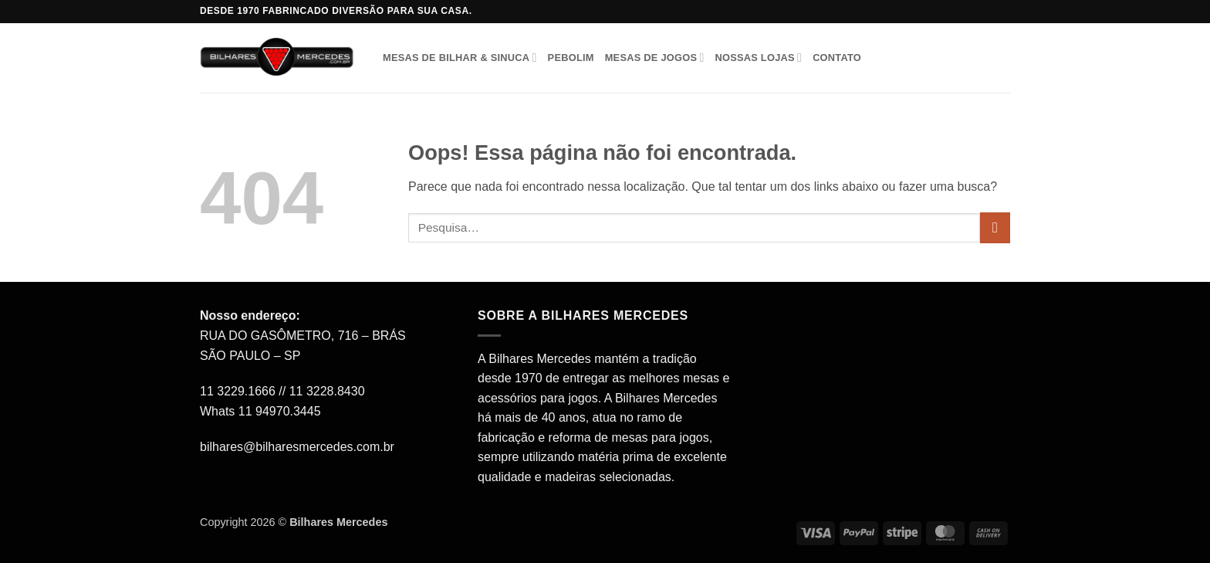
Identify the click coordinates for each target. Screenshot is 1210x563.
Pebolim (571, 57)
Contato (837, 57)
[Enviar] (995, 227)
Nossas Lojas (758, 57)
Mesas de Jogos (655, 57)
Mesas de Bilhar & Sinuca (460, 57)
